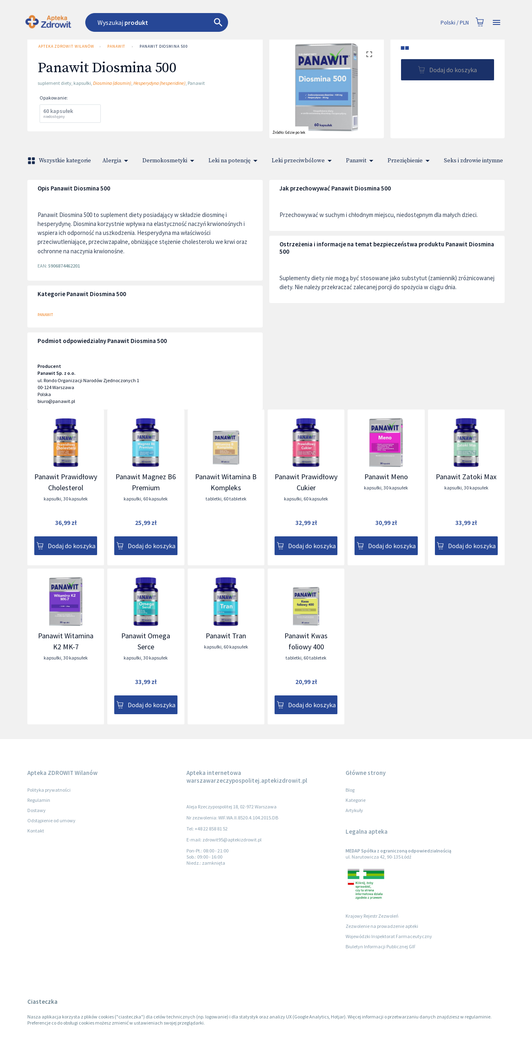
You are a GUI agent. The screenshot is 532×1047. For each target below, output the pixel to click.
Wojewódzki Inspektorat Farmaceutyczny (389, 936)
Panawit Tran (226, 635)
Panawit (116, 46)
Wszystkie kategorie (60, 160)
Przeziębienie (410, 160)
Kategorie (356, 800)
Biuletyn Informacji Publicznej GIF (381, 946)
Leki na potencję (234, 160)
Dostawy (36, 810)
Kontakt (35, 831)
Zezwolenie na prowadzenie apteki (382, 926)
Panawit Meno (386, 476)
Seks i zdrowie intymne (478, 160)
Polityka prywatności (49, 790)
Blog (350, 790)
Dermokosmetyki (169, 160)
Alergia (117, 160)
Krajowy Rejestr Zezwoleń (372, 916)
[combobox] (201, 22)
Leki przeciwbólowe (303, 160)
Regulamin (38, 800)
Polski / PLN (454, 22)
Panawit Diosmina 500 (163, 46)
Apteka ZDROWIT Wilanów (65, 46)
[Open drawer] (496, 22)
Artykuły (354, 810)
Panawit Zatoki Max (466, 476)
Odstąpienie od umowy (51, 820)
